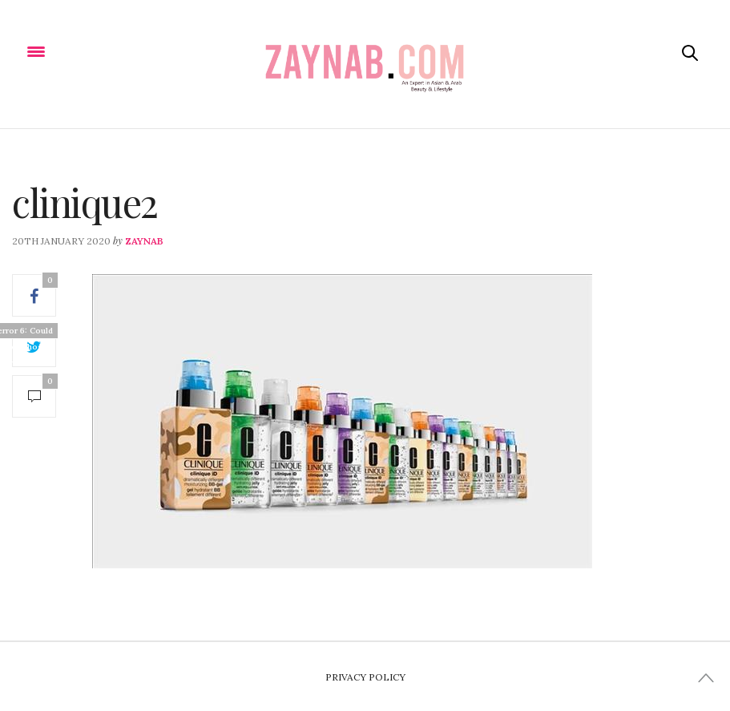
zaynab (144, 241)
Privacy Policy (365, 677)
